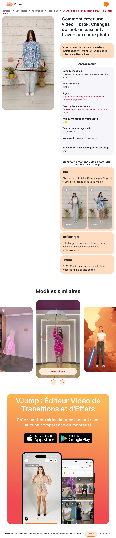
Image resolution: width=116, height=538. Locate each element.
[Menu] (106, 4)
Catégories (21, 10)
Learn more (105, 533)
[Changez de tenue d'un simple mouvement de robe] (42, 488)
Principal (6, 10)
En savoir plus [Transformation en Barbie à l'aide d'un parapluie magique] (58, 371)
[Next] (62, 382)
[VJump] (15, 4)
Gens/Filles (81, 99)
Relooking (53, 10)
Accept (91, 533)
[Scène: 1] (74, 207)
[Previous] (53, 382)
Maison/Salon (68, 99)
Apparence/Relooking (72, 96)
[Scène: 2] (100, 207)
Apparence (37, 10)
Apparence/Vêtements (94, 96)
